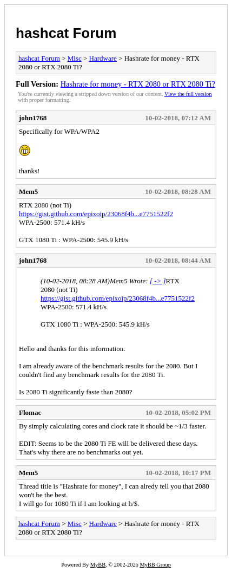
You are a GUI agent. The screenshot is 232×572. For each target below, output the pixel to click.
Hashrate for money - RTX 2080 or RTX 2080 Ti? (138, 84)
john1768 (33, 118)
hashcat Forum (66, 33)
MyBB (97, 565)
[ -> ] (158, 281)
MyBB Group (155, 565)
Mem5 (28, 191)
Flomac (30, 412)
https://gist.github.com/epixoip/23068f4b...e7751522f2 (96, 214)
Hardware (103, 58)
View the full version (187, 94)
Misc (75, 58)
